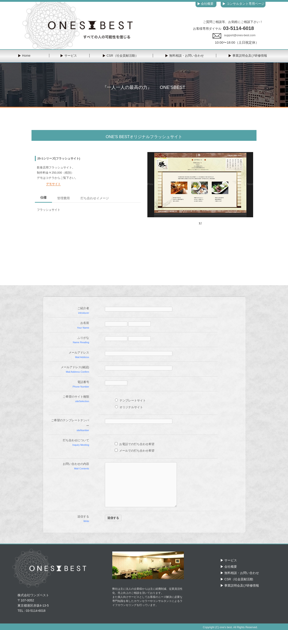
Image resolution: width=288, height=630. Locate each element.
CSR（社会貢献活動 (238, 579)
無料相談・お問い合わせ (241, 573)
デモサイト (53, 184)
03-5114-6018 (238, 28)
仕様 (43, 197)
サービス (230, 560)
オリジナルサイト (129, 407)
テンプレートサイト (130, 400)
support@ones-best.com (240, 35)
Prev (150, 184)
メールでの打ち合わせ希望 (134, 450)
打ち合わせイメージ (95, 198)
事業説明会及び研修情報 (241, 585)
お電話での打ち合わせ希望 (134, 444)
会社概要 (230, 566)
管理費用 (63, 198)
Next (250, 184)
